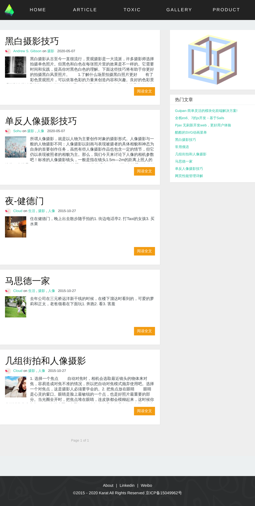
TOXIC (132, 9)
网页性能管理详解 (189, 176)
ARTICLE (85, 9)
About (108, 486)
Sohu (17, 131)
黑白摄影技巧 (32, 41)
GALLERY (179, 9)
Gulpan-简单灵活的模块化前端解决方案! (206, 111)
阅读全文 (144, 91)
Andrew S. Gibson (27, 51)
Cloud (17, 211)
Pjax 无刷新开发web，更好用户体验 (203, 125)
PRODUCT (226, 9)
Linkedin (127, 486)
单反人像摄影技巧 (41, 121)
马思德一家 (27, 281)
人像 (40, 131)
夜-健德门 (24, 201)
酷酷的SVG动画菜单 (191, 132)
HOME (38, 9)
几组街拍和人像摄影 (45, 361)
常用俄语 (182, 147)
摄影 (50, 51)
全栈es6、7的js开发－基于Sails (199, 118)
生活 (31, 211)
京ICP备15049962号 (164, 493)
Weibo (146, 486)
